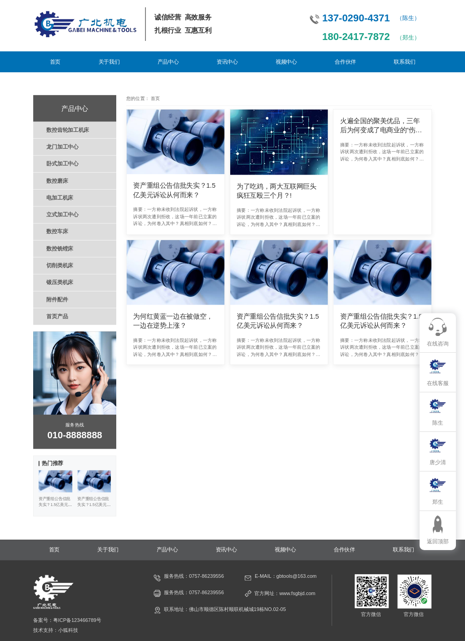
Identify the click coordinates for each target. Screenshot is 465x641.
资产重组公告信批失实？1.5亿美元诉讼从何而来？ (174, 190)
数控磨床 (57, 180)
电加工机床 (59, 197)
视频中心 (286, 62)
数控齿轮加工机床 (67, 129)
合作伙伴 (345, 62)
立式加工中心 (62, 214)
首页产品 (57, 316)
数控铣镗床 (59, 248)
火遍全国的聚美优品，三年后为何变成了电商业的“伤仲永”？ (381, 126)
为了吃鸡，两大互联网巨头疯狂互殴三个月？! (277, 190)
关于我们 (109, 62)
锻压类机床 (59, 282)
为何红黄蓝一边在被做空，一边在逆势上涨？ (173, 320)
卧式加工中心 (62, 163)
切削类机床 (59, 265)
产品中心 (168, 62)
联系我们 (404, 62)
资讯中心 (227, 62)
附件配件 (57, 299)
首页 (55, 62)
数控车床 (57, 231)
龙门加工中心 (62, 147)
